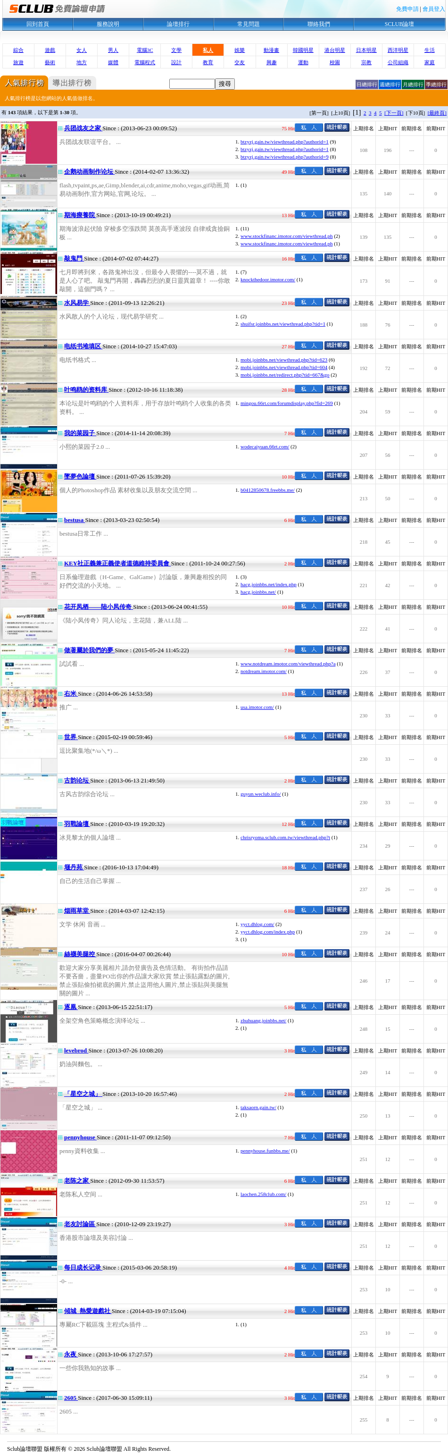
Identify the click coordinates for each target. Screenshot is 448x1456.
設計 (176, 62)
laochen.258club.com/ (263, 1194)
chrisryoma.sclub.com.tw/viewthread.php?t (285, 837)
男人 (113, 50)
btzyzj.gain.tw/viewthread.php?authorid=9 (285, 157)
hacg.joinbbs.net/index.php (269, 584)
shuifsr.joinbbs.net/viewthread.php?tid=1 (283, 324)
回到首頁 (37, 24)
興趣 (271, 62)
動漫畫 (271, 50)
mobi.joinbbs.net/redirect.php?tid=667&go (285, 375)
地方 (81, 62)
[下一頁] (393, 113)
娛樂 (239, 50)
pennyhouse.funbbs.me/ (265, 1150)
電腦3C (145, 50)
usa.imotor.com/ (257, 707)
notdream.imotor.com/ (264, 671)
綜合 (18, 50)
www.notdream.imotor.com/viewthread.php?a (288, 663)
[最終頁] (437, 113)
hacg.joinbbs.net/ (258, 592)
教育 (208, 62)
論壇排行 (178, 24)
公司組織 (398, 62)
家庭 (429, 62)
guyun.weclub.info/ (261, 794)
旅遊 (18, 62)
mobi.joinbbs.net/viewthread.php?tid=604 (284, 367)
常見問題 (248, 24)
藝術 (50, 62)
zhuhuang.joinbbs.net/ (263, 1020)
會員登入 (434, 9)
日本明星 (366, 50)
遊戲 (50, 50)
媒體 (113, 62)
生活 (429, 50)
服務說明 (108, 24)
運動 (303, 62)
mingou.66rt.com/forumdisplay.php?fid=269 (287, 403)
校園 (335, 62)
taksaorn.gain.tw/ (258, 1107)
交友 (239, 62)
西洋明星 (398, 50)
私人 (208, 50)
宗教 (366, 62)
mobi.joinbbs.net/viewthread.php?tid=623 (284, 359)
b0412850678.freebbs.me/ (268, 490)
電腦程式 (144, 62)
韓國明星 (303, 50)
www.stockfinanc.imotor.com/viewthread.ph (286, 236)
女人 (81, 50)
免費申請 (407, 9)
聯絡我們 (318, 24)
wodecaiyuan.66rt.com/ (265, 446)
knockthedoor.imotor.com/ (268, 279)
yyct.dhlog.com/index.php (268, 931)
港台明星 (334, 50)
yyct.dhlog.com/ (257, 924)
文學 (176, 50)
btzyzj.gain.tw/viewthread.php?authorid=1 (285, 141)
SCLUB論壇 (400, 24)
